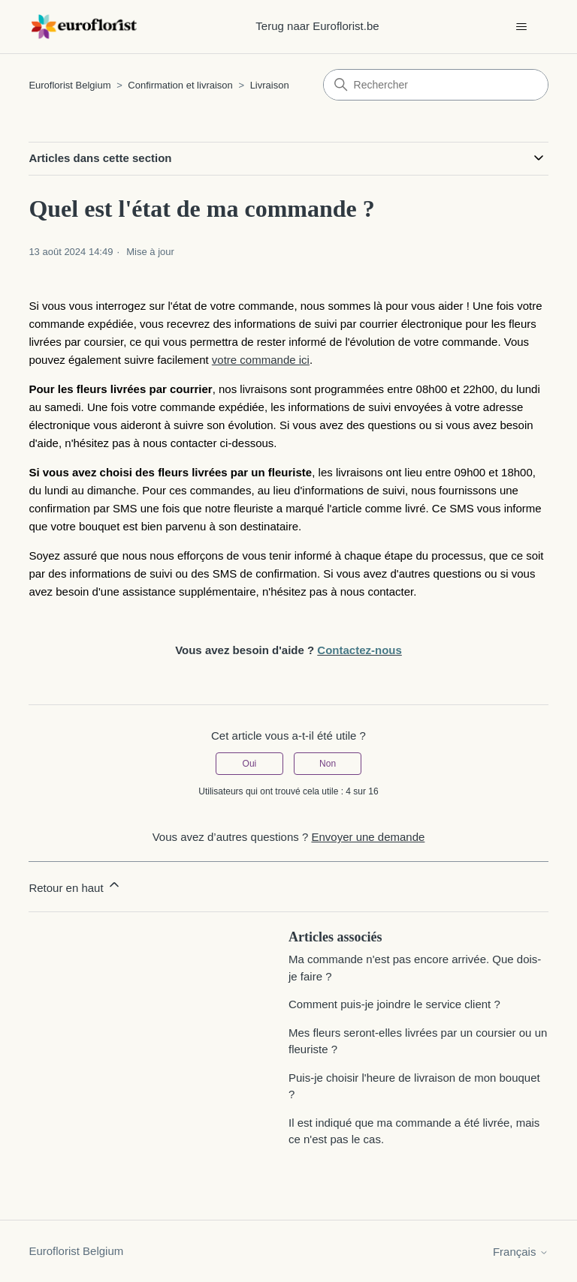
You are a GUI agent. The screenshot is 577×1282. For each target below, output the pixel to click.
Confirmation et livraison (180, 85)
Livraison (269, 85)
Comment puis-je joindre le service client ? (394, 1004)
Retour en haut (75, 885)
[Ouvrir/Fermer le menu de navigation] (521, 27)
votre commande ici (261, 359)
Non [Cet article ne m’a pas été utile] (327, 763)
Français (520, 1251)
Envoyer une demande (367, 836)
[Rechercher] (436, 85)
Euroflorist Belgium (69, 85)
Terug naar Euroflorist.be (317, 26)
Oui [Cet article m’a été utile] (250, 763)
